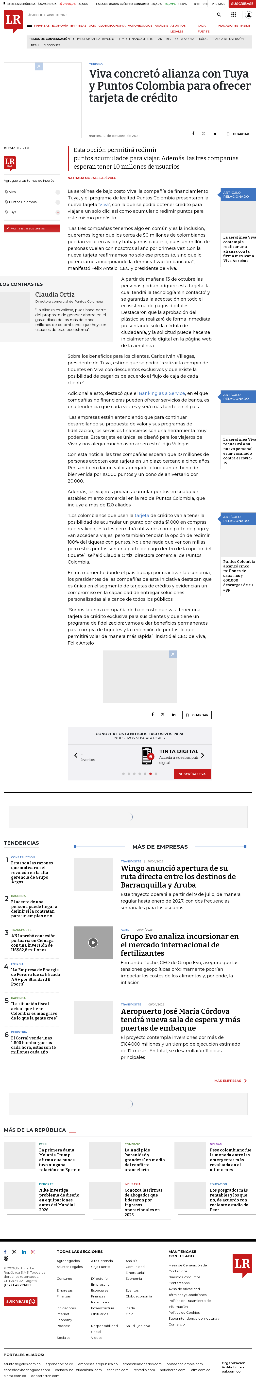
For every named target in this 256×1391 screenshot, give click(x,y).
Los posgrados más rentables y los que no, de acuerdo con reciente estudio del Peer (230, 1199)
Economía (134, 1278)
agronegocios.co (59, 1363)
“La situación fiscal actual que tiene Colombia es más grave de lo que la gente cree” (34, 1010)
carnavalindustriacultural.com (78, 1369)
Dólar (203, 39)
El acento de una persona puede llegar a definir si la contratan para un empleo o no (34, 908)
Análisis (131, 1260)
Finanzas (63, 1296)
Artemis (164, 39)
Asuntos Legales (70, 1266)
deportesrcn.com (45, 1375)
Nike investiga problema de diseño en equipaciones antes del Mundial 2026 (59, 1199)
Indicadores (66, 1308)
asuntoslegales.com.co (22, 1363)
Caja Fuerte (100, 1266)
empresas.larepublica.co (98, 1363)
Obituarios (99, 1313)
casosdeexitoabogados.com (27, 1369)
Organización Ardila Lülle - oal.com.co (233, 1366)
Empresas (64, 1290)
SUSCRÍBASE (242, 3)
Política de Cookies (184, 1312)
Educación (218, 1183)
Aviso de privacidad (184, 1288)
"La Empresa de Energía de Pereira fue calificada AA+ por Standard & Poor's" (35, 976)
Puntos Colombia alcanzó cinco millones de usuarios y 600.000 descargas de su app (239, 575)
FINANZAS (42, 25)
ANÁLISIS (161, 25)
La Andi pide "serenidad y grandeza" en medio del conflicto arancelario (145, 1159)
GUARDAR (237, 134)
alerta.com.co (15, 1375)
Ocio (130, 1313)
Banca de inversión (228, 39)
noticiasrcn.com (173, 1369)
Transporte (21, 929)
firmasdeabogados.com (142, 1363)
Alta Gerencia (102, 1260)
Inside (130, 1308)
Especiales (99, 1290)
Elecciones (52, 45)
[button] (74, 755)
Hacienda (18, 895)
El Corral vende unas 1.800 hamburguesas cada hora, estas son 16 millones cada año (33, 1044)
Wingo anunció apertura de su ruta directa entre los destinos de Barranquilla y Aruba (178, 876)
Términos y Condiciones (187, 1294)
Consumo (64, 1278)
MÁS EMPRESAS (227, 1080)
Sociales (63, 1337)
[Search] (219, 14)
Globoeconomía (139, 1296)
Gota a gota (184, 39)
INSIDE (245, 25)
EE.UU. (43, 1144)
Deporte (46, 1183)
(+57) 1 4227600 (17, 1284)
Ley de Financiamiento (136, 39)
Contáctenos (179, 1282)
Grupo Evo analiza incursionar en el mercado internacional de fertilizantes (180, 944)
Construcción (23, 856)
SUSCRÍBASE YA (192, 774)
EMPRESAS (78, 25)
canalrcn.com (118, 1369)
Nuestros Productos (184, 1276)
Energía (17, 963)
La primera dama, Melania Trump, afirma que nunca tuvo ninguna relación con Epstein (60, 1159)
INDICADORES (228, 25)
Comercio (132, 1144)
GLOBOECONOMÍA (112, 25)
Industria (19, 1031)
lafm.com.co (200, 1369)
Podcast (63, 1325)
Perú (35, 45)
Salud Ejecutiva (138, 1325)
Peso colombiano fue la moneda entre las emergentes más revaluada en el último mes (231, 1159)
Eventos (132, 1290)
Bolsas (216, 1144)
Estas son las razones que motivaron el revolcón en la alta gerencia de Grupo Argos (32, 872)
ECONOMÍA (60, 25)
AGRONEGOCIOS (140, 25)
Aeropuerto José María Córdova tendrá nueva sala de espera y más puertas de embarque (180, 1019)
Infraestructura (102, 1308)
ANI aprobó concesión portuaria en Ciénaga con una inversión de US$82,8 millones (33, 942)
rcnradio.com (144, 1369)
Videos (96, 1337)
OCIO (92, 25)
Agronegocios (68, 1260)
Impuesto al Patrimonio (95, 39)
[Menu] (30, 25)
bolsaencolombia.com (185, 1363)
